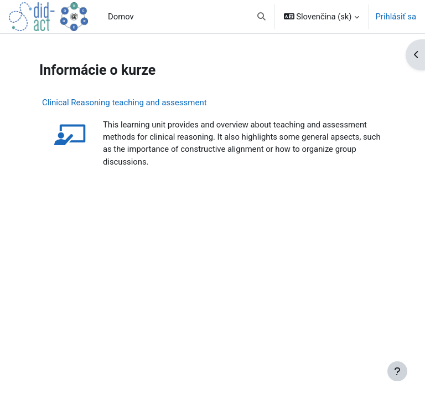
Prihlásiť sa (396, 17)
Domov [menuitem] (121, 17)
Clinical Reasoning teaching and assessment (124, 103)
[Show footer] (397, 371)
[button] (261, 16)
